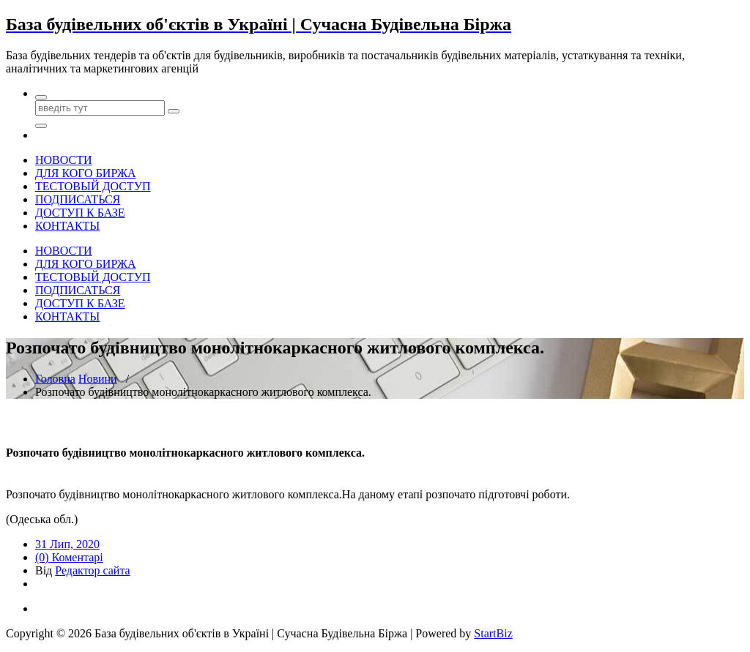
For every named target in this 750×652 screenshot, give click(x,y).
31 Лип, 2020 (67, 544)
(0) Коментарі (69, 557)
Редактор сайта (92, 570)
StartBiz (493, 633)
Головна (55, 378)
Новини (97, 378)
